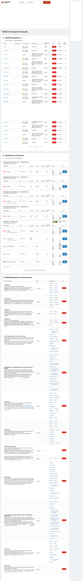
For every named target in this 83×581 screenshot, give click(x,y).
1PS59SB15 (31, 387)
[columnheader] (8, 43)
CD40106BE (55, 554)
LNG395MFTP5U (52, 348)
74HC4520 (51, 505)
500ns (55, 307)
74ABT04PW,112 (23, 201)
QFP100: (51, 401)
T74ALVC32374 (52, 434)
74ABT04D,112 (22, 186)
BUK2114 (51, 384)
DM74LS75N (52, 543)
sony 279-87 (52, 486)
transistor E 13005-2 (54, 488)
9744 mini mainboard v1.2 (54, 485)
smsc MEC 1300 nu (53, 365)
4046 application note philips (54, 451)
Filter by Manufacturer (9, 40)
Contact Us (61, 576)
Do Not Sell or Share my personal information (40, 576)
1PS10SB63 (51, 379)
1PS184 (5, 387)
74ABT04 (51, 283)
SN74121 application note (55, 455)
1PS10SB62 (56, 377)
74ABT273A (51, 300)
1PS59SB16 (7, 388)
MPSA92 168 (52, 389)
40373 (56, 548)
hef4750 (55, 500)
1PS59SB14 (25, 387)
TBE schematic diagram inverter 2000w (54, 368)
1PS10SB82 (57, 379)
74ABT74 (55, 298)
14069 (56, 332)
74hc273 (55, 496)
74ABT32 (51, 298)
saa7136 (56, 389)
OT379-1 (55, 401)
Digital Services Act (54, 576)
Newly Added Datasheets (20, 576)
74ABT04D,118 (22, 231)
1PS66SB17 (25, 388)
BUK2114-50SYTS (53, 386)
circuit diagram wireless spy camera (54, 483)
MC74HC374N (52, 328)
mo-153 (55, 285)
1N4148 (24, 384)
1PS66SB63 (7, 389)
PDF (54, 46)
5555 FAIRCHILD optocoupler (54, 326)
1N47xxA (51, 377)
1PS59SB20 (13, 388)
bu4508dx (57, 393)
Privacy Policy (28, 576)
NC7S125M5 (52, 332)
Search (47, 2)
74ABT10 (22, 298)
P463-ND (58, 463)
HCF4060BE (52, 453)
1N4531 (28, 384)
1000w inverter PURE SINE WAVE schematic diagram (54, 356)
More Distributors (6, 266)
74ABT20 (31, 298)
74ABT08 (51, 296)
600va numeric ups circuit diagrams (54, 359)
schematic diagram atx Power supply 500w (54, 351)
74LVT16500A (52, 406)
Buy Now (65, 172)
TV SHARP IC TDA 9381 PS (54, 480)
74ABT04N (51, 290)
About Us (65, 576)
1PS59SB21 (19, 388)
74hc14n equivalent (53, 330)
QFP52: (55, 399)
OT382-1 (51, 403)
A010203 (56, 324)
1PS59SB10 (19, 387)
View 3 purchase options (12, 232)
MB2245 (55, 493)
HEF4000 (24, 503)
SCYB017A (6, 337)
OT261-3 (51, 399)
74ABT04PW (57, 290)
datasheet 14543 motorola (54, 340)
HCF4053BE (52, 458)
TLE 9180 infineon (53, 363)
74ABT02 (55, 296)
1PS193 (10, 387)
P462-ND (55, 461)
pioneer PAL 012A (53, 353)
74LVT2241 (51, 413)
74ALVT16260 (52, 408)
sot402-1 (51, 285)
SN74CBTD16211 (52, 438)
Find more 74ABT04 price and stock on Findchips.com (35, 270)
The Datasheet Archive (6, 2)
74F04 (55, 428)
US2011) (58, 348)
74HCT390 (56, 498)
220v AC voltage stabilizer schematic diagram (54, 467)
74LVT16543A (52, 410)
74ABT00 (13, 298)
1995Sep (51, 286)
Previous (30, 146)
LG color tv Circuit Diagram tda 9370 (54, 471)
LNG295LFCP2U (52, 346)
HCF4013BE (52, 335)
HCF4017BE (57, 453)
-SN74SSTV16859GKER (53, 445)
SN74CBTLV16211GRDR (54, 441)
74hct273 (51, 498)
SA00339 (55, 283)
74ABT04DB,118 (23, 171)
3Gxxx (51, 500)
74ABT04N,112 (22, 216)
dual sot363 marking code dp (54, 508)
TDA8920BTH (52, 393)
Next (41, 146)
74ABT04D (55, 288)
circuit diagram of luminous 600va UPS (54, 372)
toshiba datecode (53, 503)
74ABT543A (58, 408)
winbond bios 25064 (53, 361)
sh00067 (51, 319)
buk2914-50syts (53, 391)
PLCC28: (55, 397)
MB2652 (51, 496)
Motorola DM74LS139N (54, 342)
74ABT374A (57, 300)
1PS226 (14, 387)
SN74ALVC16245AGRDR (54, 443)
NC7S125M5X (52, 550)
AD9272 (10, 478)
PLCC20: (51, 397)
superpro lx (52, 490)
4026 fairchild (52, 337)
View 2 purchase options (12, 202)
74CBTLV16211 (52, 436)
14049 (51, 554)
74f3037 (51, 510)
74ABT (51, 288)
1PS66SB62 (31, 388)
